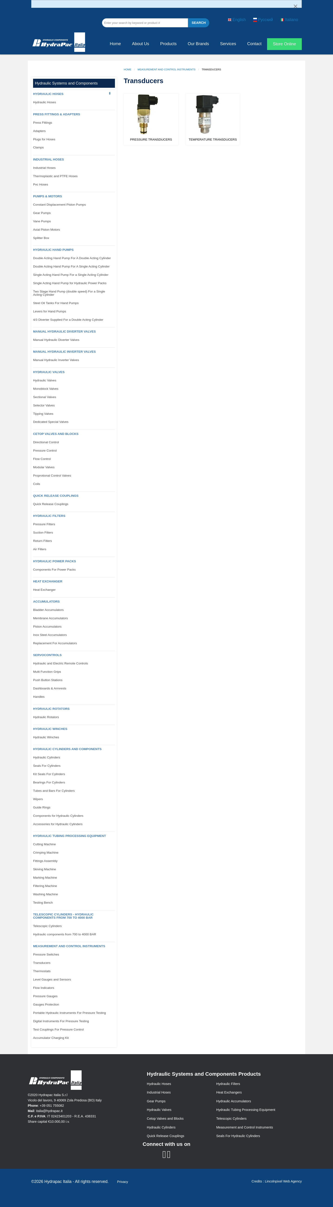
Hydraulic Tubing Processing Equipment (69, 836)
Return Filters (42, 541)
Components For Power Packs (54, 569)
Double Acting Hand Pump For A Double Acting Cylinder (72, 258)
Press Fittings (42, 122)
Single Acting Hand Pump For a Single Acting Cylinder (70, 275)
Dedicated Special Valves (50, 422)
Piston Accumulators (47, 626)
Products (168, 43)
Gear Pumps (42, 213)
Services (228, 43)
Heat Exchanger (47, 581)
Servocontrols (47, 655)
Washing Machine (45, 894)
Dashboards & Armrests (49, 688)
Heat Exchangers (229, 1092)
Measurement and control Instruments (69, 946)
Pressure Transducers (151, 139)
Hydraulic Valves (49, 372)
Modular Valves (44, 467)
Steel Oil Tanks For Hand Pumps (56, 303)
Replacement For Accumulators (55, 643)
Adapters (39, 131)
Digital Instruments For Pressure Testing (61, 1021)
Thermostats (42, 971)
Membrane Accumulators (50, 618)
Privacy (122, 1182)
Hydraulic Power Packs (54, 561)
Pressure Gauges (45, 996)
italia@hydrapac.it (49, 1111)
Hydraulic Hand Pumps (53, 249)
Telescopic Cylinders (47, 926)
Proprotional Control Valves (52, 475)
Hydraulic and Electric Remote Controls (60, 663)
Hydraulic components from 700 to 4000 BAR (64, 934)
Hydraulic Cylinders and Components (67, 749)
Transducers (41, 963)
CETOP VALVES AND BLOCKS (55, 434)
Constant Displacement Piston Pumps (59, 204)
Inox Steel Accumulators (50, 635)
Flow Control (42, 459)
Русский (263, 19)
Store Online (284, 44)
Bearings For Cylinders (49, 782)
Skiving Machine (44, 869)
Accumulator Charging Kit (51, 1038)
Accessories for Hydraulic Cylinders (58, 824)
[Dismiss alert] (295, 6)
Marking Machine (45, 877)
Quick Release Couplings (55, 495)
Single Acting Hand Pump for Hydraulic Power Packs (69, 283)
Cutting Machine (44, 844)
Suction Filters (43, 532)
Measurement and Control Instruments (166, 69)
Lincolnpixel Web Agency (283, 1181)
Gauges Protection (46, 1004)
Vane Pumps (42, 221)
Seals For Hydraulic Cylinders (238, 1136)
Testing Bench (43, 902)
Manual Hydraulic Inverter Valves (64, 351)
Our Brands (198, 43)
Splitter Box (41, 238)
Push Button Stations (47, 680)
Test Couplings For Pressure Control (58, 1029)
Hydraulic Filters (49, 516)
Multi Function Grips (47, 671)
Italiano (289, 19)
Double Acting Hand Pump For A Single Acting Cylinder (71, 266)
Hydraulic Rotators (51, 708)
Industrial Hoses (48, 159)
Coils (36, 484)
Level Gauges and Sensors (52, 979)
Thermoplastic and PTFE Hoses (55, 176)
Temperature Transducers (213, 139)
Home (115, 43)
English (237, 19)
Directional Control (46, 442)
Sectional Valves (44, 397)
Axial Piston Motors (46, 229)
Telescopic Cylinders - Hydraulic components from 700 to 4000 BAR (63, 916)
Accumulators (46, 601)
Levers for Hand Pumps (49, 311)
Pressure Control (45, 450)
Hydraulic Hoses (48, 94)
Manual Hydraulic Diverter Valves (64, 331)
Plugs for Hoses (44, 139)
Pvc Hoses (40, 184)
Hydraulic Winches (50, 729)
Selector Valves (44, 405)
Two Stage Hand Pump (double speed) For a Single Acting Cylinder (69, 293)
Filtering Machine (45, 886)
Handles (39, 696)
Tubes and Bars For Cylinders (54, 790)
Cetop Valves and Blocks (165, 1118)
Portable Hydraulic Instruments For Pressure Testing (69, 1013)
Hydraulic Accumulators (233, 1101)
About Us (140, 43)
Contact (254, 43)
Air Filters (39, 549)
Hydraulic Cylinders (46, 757)
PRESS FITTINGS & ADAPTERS (56, 114)
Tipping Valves (43, 413)
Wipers (38, 799)
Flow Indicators (43, 988)
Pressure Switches (46, 954)
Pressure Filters (44, 524)
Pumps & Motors (47, 196)
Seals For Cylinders (47, 765)
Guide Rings (41, 807)
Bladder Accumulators (48, 610)
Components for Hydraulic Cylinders (58, 815)
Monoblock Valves (45, 388)
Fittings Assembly (45, 861)
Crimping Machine (46, 852)
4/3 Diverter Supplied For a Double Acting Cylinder (68, 319)
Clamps (38, 147)
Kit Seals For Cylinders (49, 774)
